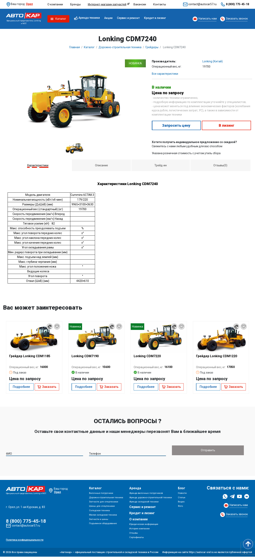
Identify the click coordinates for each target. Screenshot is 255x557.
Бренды (75, 4)
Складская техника (99, 511)
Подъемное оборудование (103, 524)
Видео (181, 502)
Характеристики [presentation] (37, 165)
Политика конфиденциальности (24, 540)
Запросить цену (176, 125)
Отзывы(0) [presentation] (220, 165)
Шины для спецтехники (102, 506)
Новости (182, 493)
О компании (55, 4)
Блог (181, 488)
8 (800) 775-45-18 (237, 4)
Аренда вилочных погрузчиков (146, 493)
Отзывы (133, 533)
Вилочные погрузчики (101, 493)
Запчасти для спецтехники (103, 502)
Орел (29, 4)
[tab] (38, 165)
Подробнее (21, 387)
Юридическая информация (143, 524)
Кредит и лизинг (155, 18)
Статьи (181, 498)
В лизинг (226, 125)
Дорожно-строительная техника (106, 498)
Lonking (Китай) (212, 61)
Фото (180, 506)
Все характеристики (165, 73)
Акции (108, 18)
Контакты (159, 4)
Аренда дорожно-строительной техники (150, 498)
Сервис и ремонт (128, 18)
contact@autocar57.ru (202, 4)
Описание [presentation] (101, 165)
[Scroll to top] (248, 544)
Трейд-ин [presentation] (160, 165)
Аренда (135, 488)
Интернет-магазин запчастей (107, 4)
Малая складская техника (103, 515)
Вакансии (139, 4)
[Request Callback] (205, 19)
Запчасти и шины (98, 519)
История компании (139, 529)
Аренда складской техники (144, 502)
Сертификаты (136, 537)
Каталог (95, 488)
